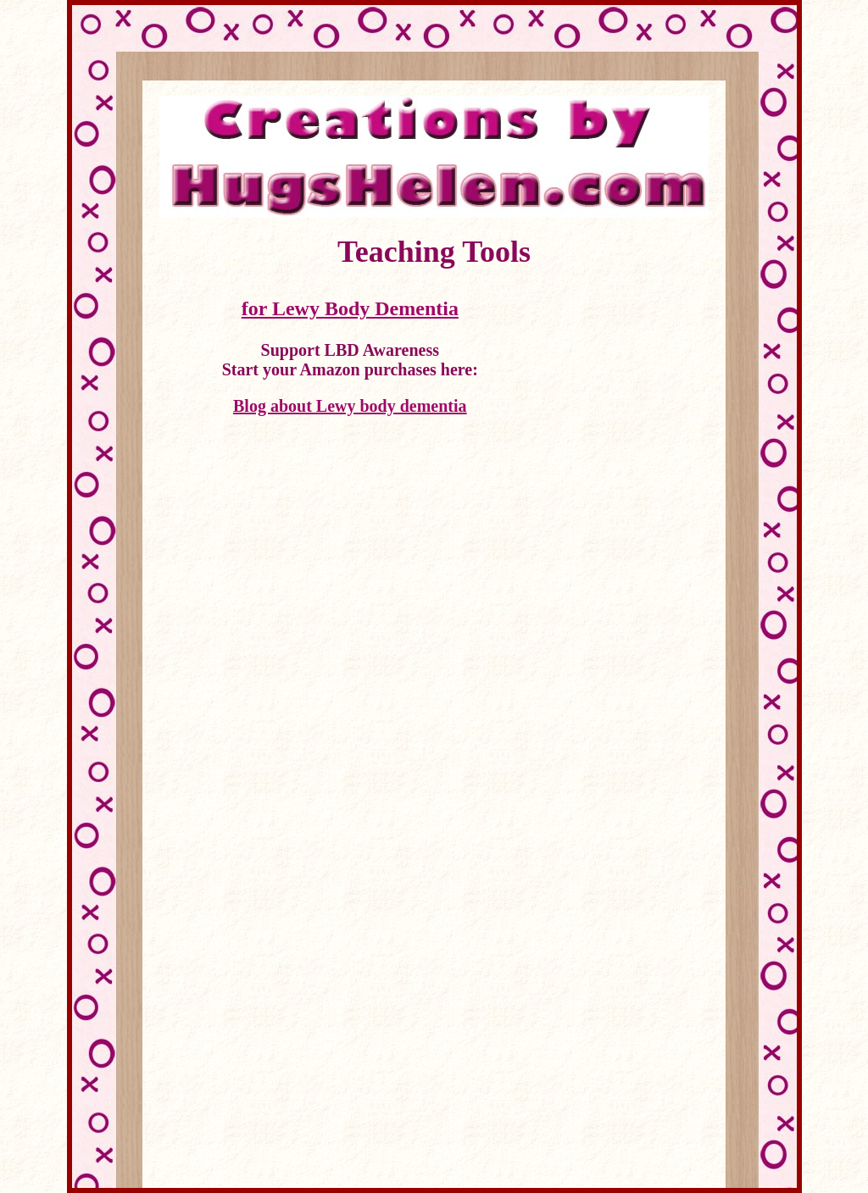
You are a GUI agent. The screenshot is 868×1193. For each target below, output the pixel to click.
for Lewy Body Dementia (350, 308)
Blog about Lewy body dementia (350, 406)
